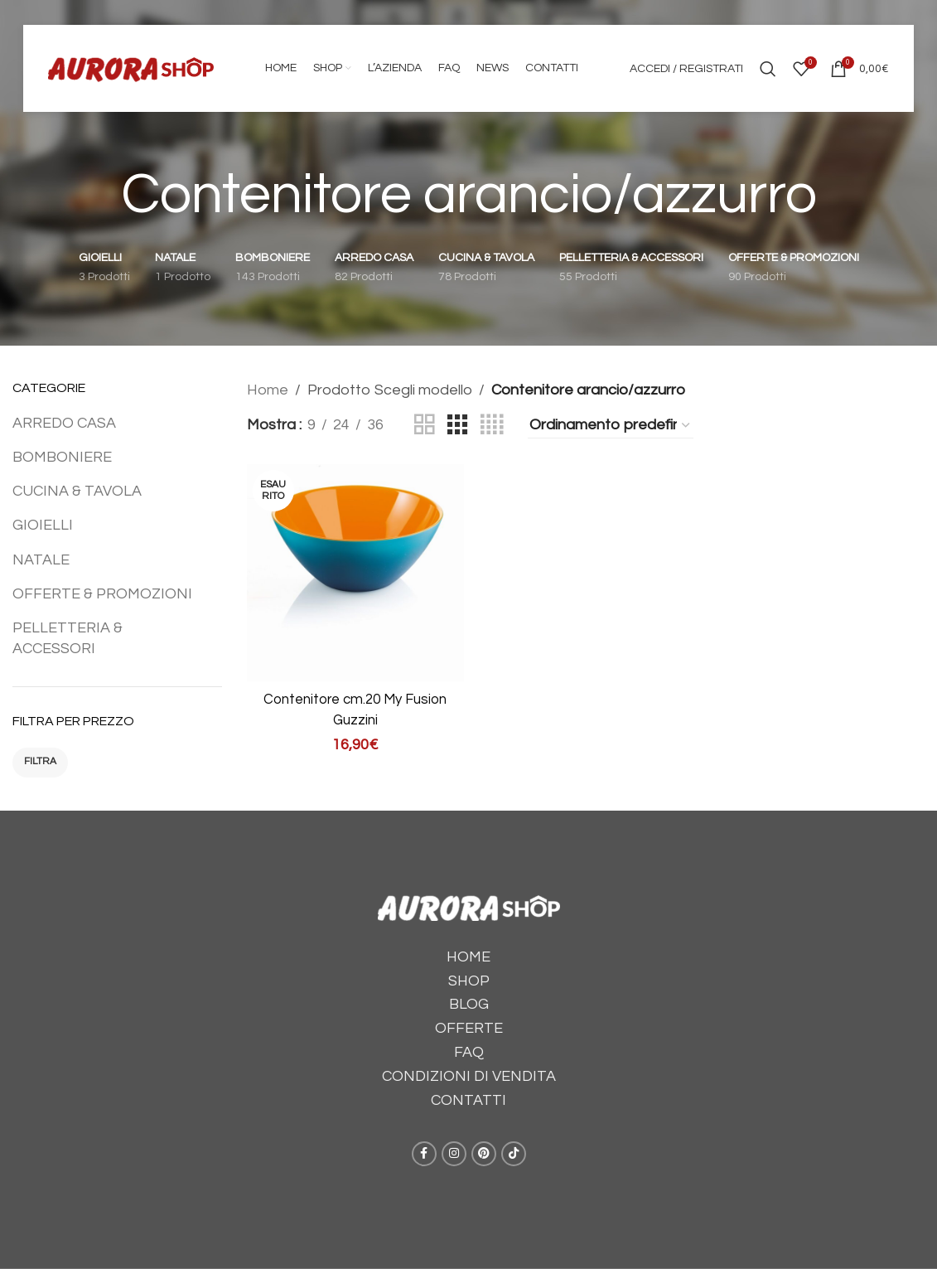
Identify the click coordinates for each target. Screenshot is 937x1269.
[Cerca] (768, 68)
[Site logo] (131, 67)
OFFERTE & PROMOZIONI (102, 594)
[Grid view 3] (457, 425)
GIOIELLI (42, 525)
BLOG (469, 1004)
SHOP (469, 981)
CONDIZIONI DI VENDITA (469, 1076)
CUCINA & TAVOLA (77, 491)
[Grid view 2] (424, 425)
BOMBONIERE (62, 457)
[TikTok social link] (513, 1153)
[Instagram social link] (454, 1153)
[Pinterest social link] (483, 1153)
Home (267, 390)
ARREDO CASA (64, 423)
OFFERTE (469, 1028)
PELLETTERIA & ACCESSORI (67, 638)
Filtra (40, 761)
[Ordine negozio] (610, 425)
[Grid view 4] (492, 425)
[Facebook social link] (424, 1153)
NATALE (41, 560)
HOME (468, 957)
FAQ (469, 1052)
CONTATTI (468, 1100)
